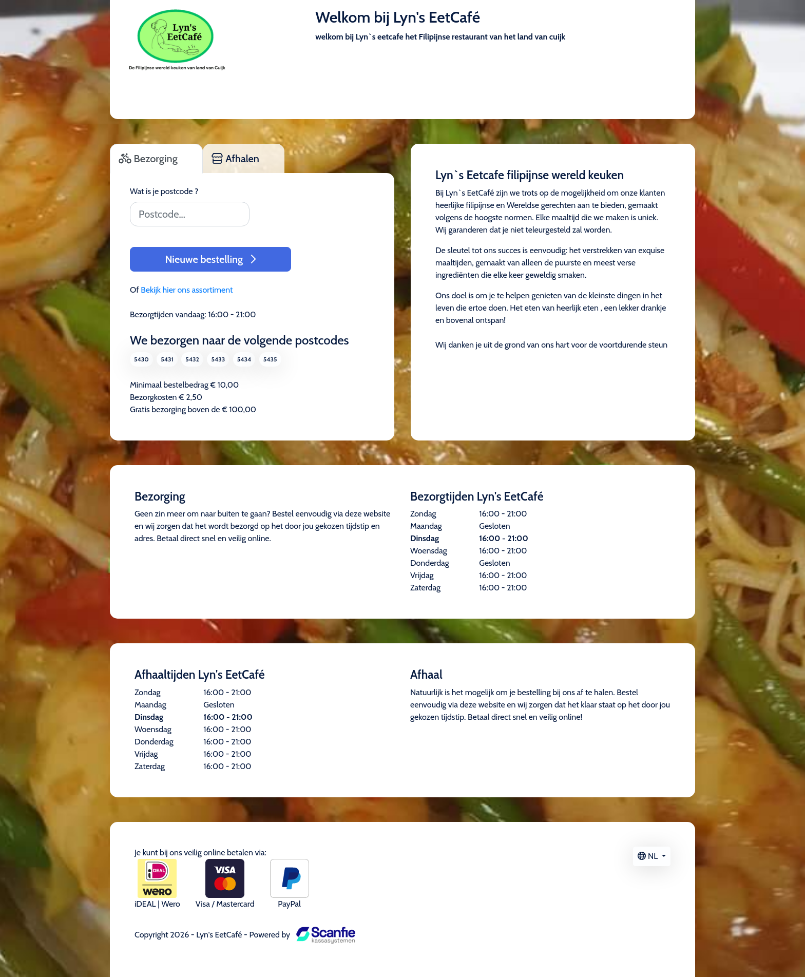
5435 (270, 359)
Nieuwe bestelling (210, 259)
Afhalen (235, 158)
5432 (192, 359)
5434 (244, 359)
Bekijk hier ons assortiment (187, 290)
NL (648, 856)
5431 (167, 359)
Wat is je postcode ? (164, 191)
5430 (141, 359)
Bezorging (148, 158)
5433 (218, 359)
